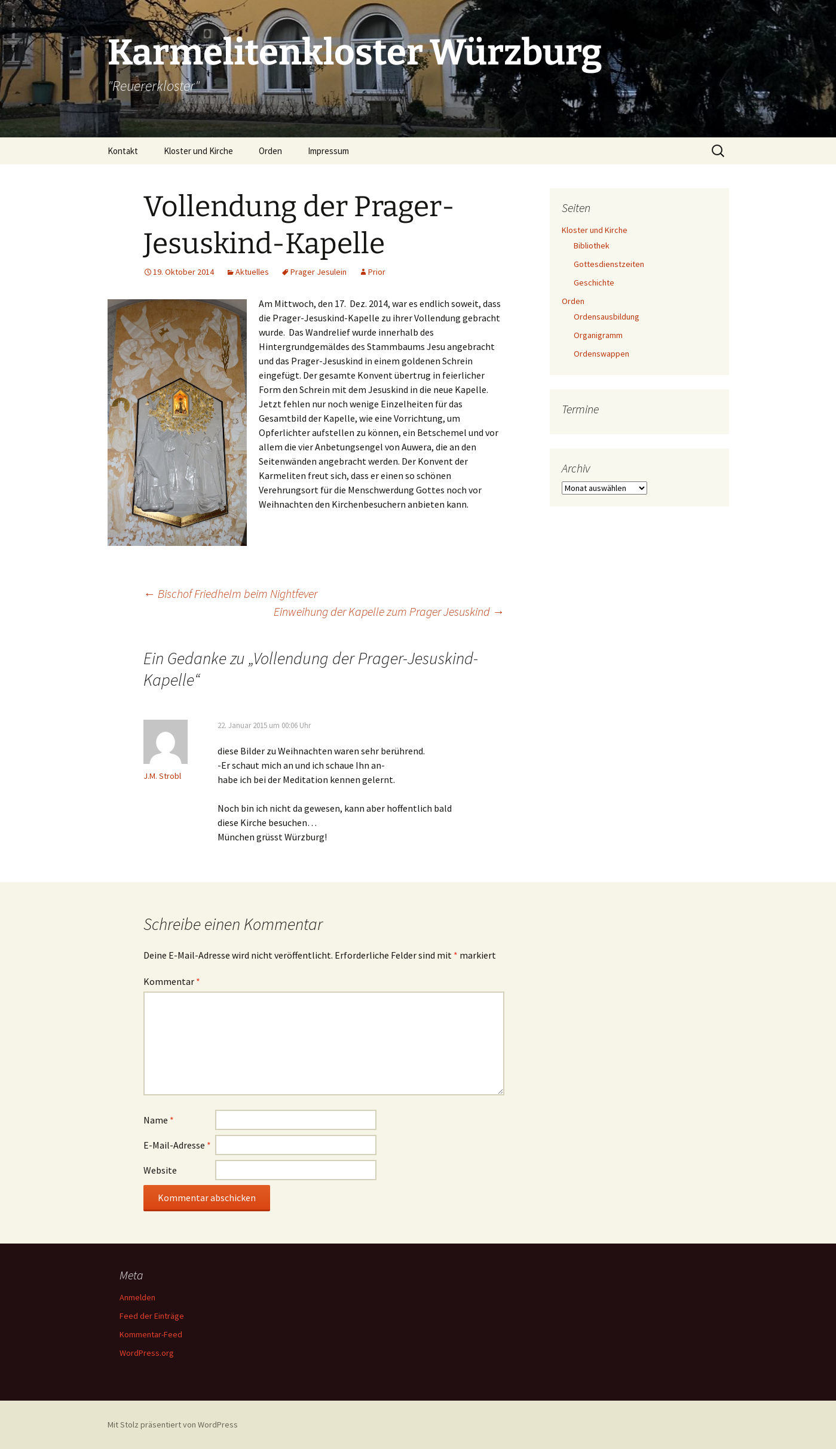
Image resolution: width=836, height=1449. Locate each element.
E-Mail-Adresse (177, 1145)
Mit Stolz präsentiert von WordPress (173, 1424)
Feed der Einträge (152, 1315)
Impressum (328, 150)
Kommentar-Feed (151, 1334)
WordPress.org (147, 1352)
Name (158, 1120)
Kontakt (123, 150)
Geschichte (594, 282)
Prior (376, 271)
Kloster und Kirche (198, 150)
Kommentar (171, 981)
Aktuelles (252, 271)
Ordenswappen (601, 353)
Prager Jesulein (318, 271)
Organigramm (598, 335)
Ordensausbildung (606, 316)
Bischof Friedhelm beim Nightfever (230, 593)
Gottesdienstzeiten (609, 264)
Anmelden (137, 1297)
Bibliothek (592, 245)
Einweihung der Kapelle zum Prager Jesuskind (389, 611)
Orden (270, 150)
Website (160, 1170)
